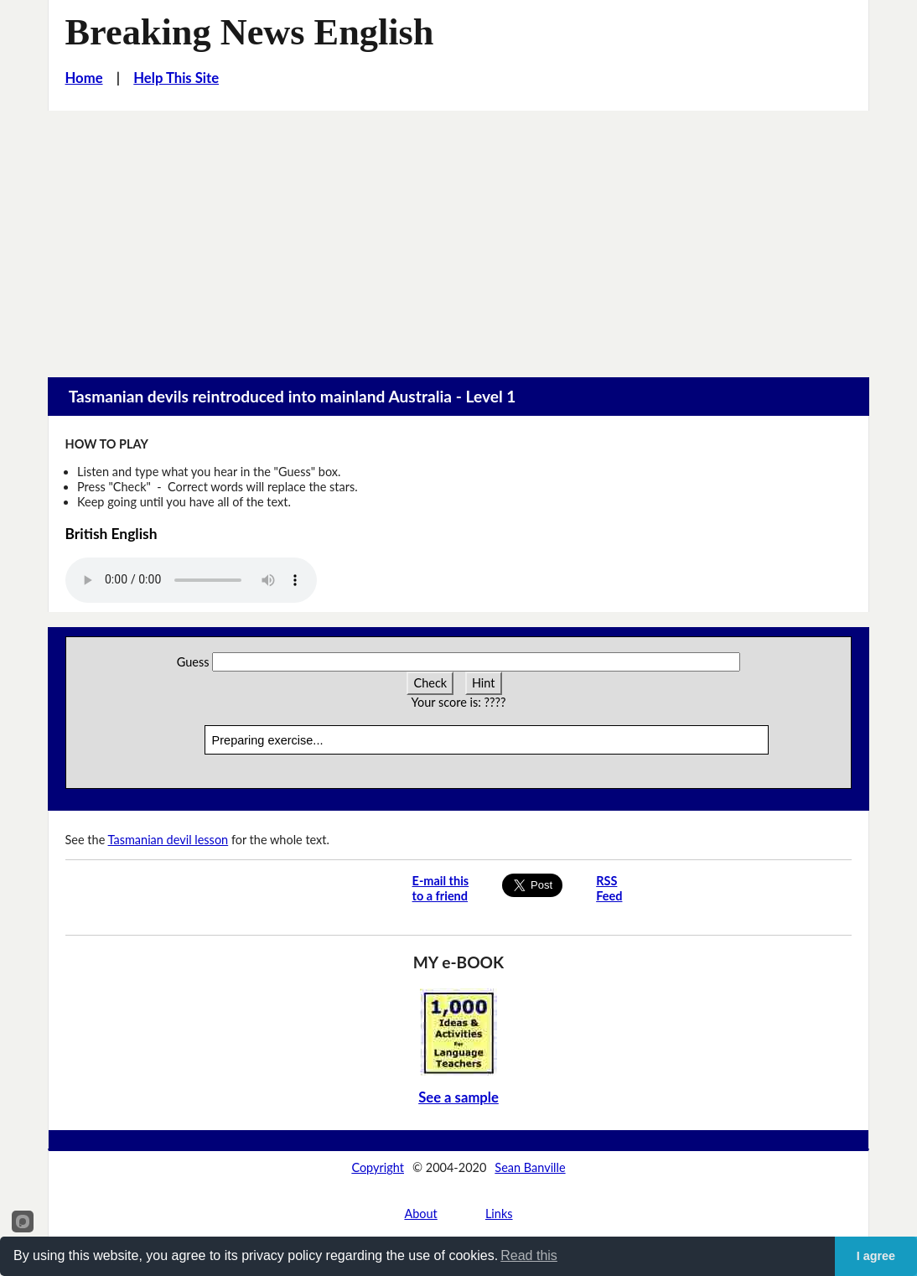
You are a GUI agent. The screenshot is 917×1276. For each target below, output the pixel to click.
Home (84, 78)
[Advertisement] (458, 236)
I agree (876, 1256)
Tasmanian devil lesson (168, 840)
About (420, 1213)
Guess (193, 662)
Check (430, 683)
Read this (528, 1255)
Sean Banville (530, 1167)
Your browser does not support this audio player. (191, 580)
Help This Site (176, 78)
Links (499, 1213)
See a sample (458, 1097)
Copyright (377, 1167)
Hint (483, 683)
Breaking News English (249, 32)
